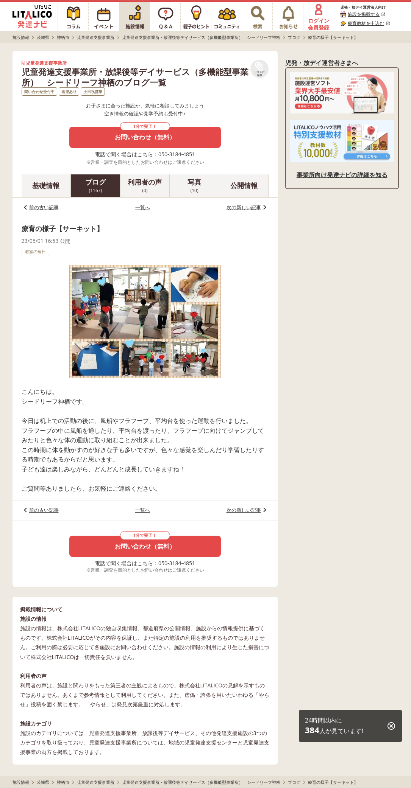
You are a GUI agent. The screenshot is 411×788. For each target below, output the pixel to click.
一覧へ (142, 207)
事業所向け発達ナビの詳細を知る (342, 175)
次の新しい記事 (244, 207)
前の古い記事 (44, 207)
